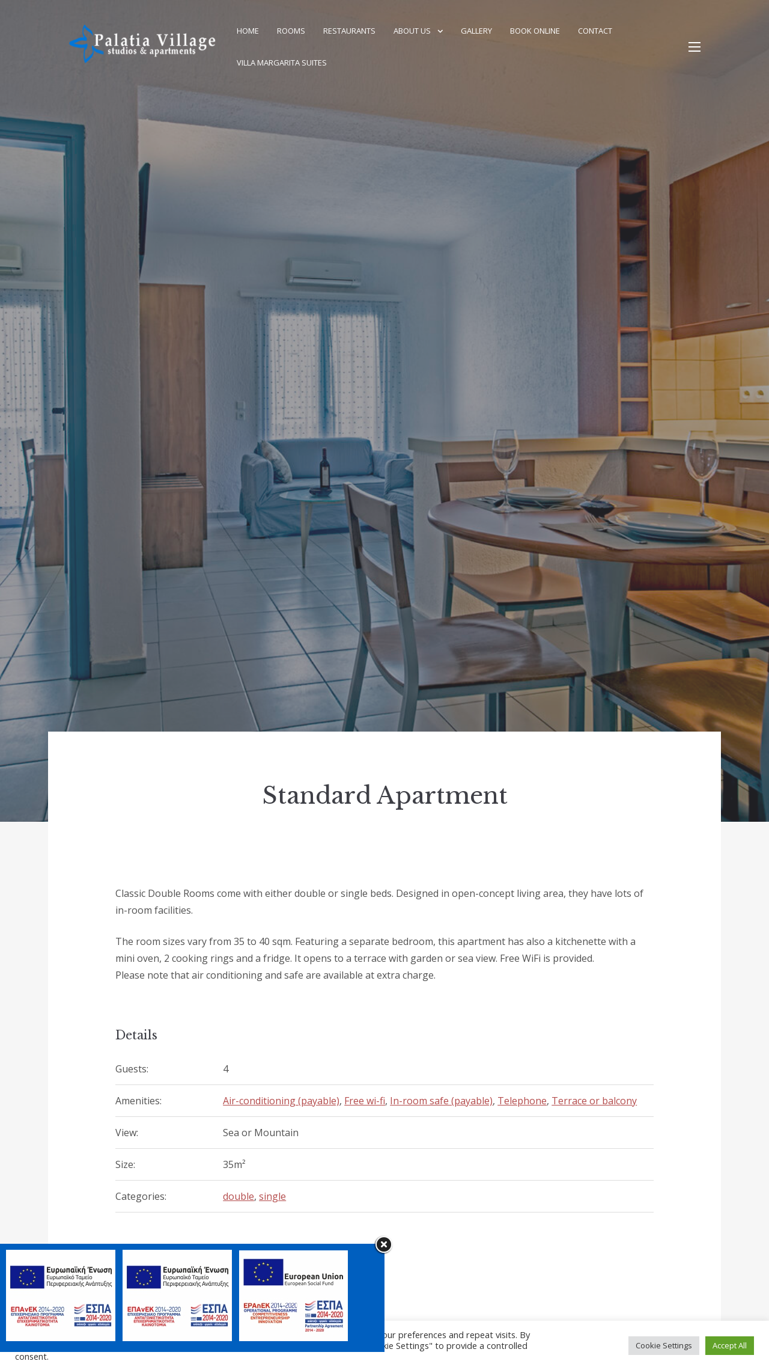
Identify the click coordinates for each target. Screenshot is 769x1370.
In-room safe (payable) (441, 1100)
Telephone (522, 1100)
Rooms (291, 30)
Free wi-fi (364, 1100)
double (238, 1196)
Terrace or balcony (594, 1100)
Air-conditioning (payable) (281, 1100)
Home (248, 30)
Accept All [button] (730, 1345)
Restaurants (349, 30)
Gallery (476, 30)
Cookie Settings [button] (664, 1345)
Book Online (535, 30)
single (272, 1196)
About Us (412, 30)
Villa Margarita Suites (282, 62)
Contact (595, 30)
